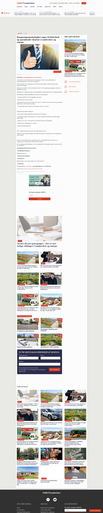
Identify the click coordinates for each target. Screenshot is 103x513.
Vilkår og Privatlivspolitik (23, 512)
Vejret (61, 6)
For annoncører (21, 510)
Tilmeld (84, 3)
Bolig (26, 6)
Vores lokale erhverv (46, 510)
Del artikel (57, 71)
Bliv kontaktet (54, 369)
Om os (18, 507)
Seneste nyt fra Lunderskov (48, 507)
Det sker (39, 6)
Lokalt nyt (47, 6)
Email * (42, 355)
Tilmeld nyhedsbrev (95, 510)
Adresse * (21, 361)
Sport (55, 6)
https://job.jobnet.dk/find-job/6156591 (33, 169)
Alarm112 (19, 6)
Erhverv (32, 6)
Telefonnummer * (23, 355)
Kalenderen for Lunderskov (48, 512)
